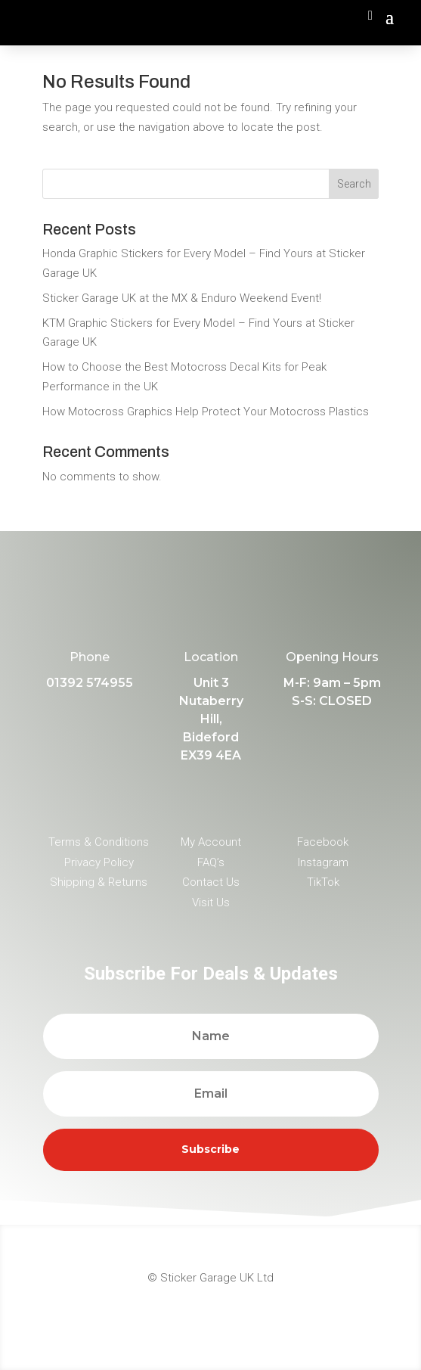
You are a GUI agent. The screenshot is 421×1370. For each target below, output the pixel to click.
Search (354, 184)
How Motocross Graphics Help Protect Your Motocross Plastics (205, 411)
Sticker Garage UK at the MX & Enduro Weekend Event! (181, 298)
